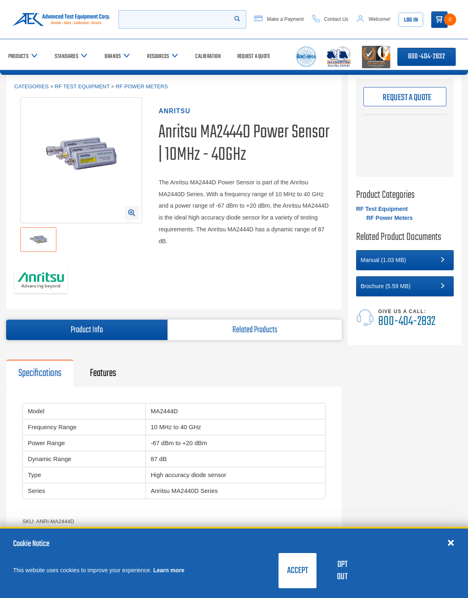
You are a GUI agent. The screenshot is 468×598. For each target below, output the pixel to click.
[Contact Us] (330, 19)
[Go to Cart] (439, 19)
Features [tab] (103, 373)
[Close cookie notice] (451, 542)
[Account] (373, 19)
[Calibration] (208, 56)
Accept (297, 571)
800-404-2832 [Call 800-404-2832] (426, 57)
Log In (411, 20)
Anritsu (174, 111)
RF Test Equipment (82, 86)
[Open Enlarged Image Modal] (132, 213)
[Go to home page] (61, 19)
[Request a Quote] (253, 56)
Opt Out (342, 571)
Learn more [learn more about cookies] (168, 570)
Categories (31, 86)
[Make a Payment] (278, 19)
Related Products (254, 330)
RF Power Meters (142, 86)
